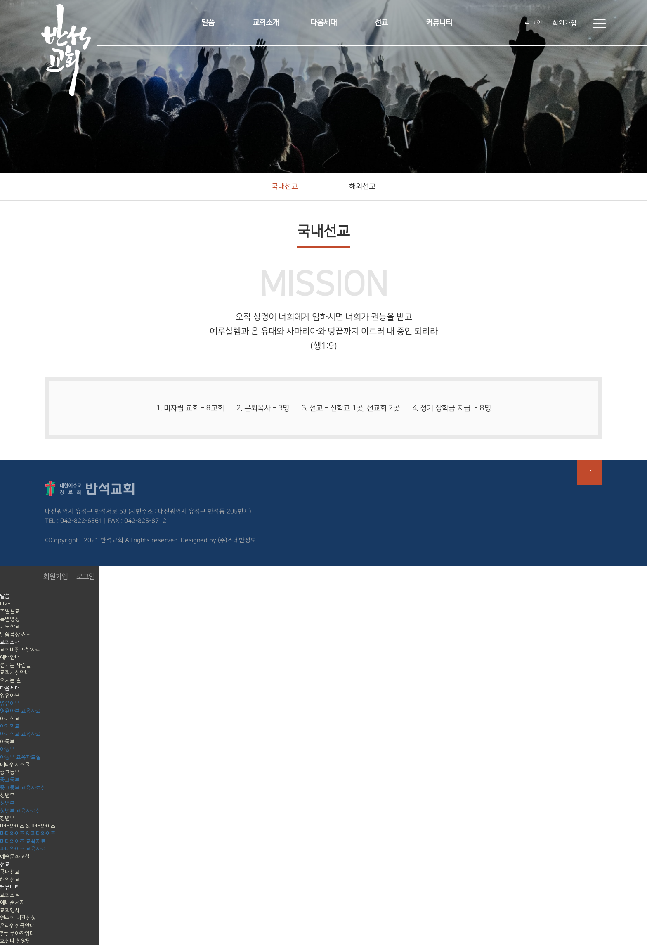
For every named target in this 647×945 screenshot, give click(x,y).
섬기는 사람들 (15, 665)
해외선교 (362, 186)
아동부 (7, 742)
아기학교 (10, 719)
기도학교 (10, 627)
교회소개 (266, 23)
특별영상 (10, 619)
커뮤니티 (439, 23)
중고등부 (10, 772)
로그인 (533, 23)
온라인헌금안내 (17, 925)
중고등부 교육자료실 (23, 788)
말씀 (208, 23)
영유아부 (10, 696)
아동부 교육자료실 (20, 757)
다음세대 (323, 23)
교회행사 (10, 910)
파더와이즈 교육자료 (23, 849)
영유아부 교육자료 (20, 711)
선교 (381, 23)
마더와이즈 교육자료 (23, 841)
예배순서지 (12, 902)
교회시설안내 (15, 672)
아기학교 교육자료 (20, 734)
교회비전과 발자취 (20, 650)
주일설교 (10, 611)
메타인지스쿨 (15, 764)
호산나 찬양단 (15, 941)
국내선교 (285, 186)
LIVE (5, 603)
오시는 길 (10, 680)
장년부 (7, 818)
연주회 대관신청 (18, 918)
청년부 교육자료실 (20, 811)
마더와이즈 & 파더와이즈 (28, 826)
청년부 (7, 795)
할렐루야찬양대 (17, 933)
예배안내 (10, 657)
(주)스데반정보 (237, 539)
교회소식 (10, 895)
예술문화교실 (15, 857)
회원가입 (564, 23)
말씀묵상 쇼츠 (15, 634)
